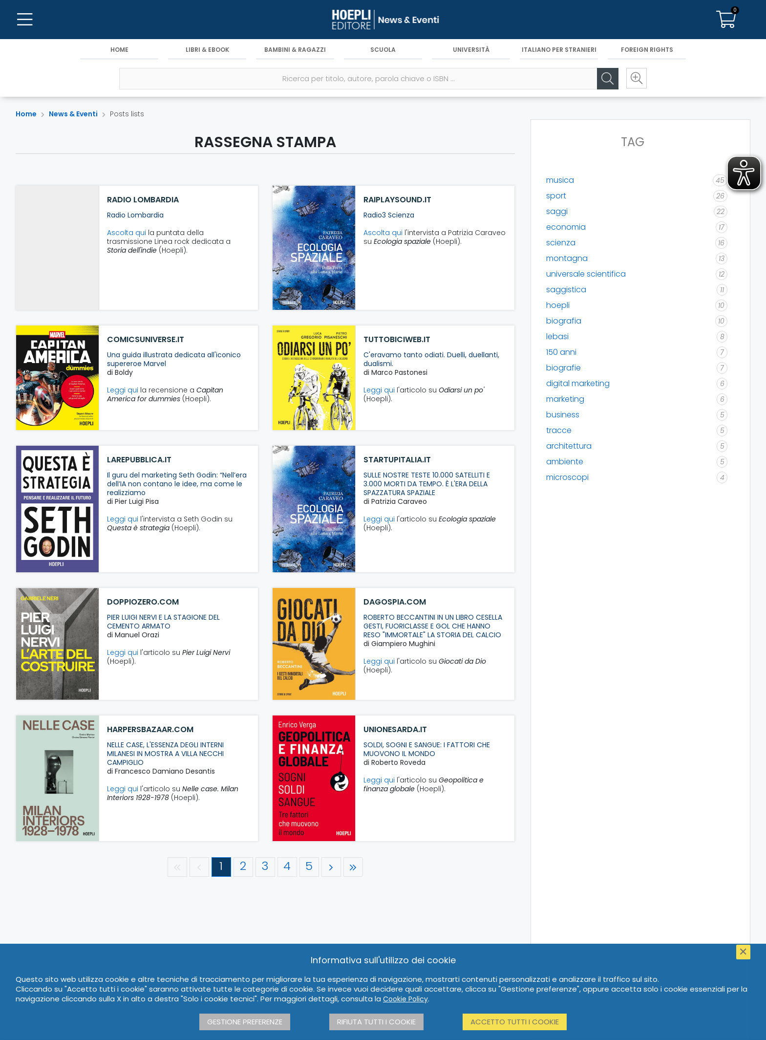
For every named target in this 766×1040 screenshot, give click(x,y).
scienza (560, 242)
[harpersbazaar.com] (57, 778)
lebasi (557, 336)
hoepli (558, 305)
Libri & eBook (207, 49)
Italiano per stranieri (559, 49)
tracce (559, 430)
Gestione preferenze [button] (244, 1022)
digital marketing (578, 383)
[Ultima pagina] (353, 867)
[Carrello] (726, 19)
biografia (563, 320)
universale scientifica (586, 274)
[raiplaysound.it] (314, 248)
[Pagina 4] (287, 867)
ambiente (564, 461)
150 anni (561, 352)
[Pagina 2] (243, 867)
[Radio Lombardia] (57, 248)
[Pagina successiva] (331, 867)
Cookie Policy (405, 999)
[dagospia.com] (314, 644)
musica (560, 180)
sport (556, 195)
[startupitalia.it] (314, 509)
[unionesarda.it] (314, 778)
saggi (557, 211)
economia (566, 227)
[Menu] (24, 19)
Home (119, 49)
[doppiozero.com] (57, 644)
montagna (567, 258)
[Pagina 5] (309, 867)
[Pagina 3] (265, 867)
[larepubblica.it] (57, 509)
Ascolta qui (126, 233)
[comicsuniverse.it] (57, 377)
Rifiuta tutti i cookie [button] (376, 1022)
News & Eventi (73, 114)
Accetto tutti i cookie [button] (514, 1022)
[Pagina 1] (221, 867)
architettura (569, 446)
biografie (563, 367)
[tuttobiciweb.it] (314, 377)
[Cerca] (606, 78)
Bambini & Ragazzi (295, 49)
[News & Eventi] (383, 19)
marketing (565, 399)
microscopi (567, 477)
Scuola (383, 49)
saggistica (566, 289)
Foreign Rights (647, 49)
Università (471, 49)
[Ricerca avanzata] (636, 78)
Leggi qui (122, 390)
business (562, 414)
